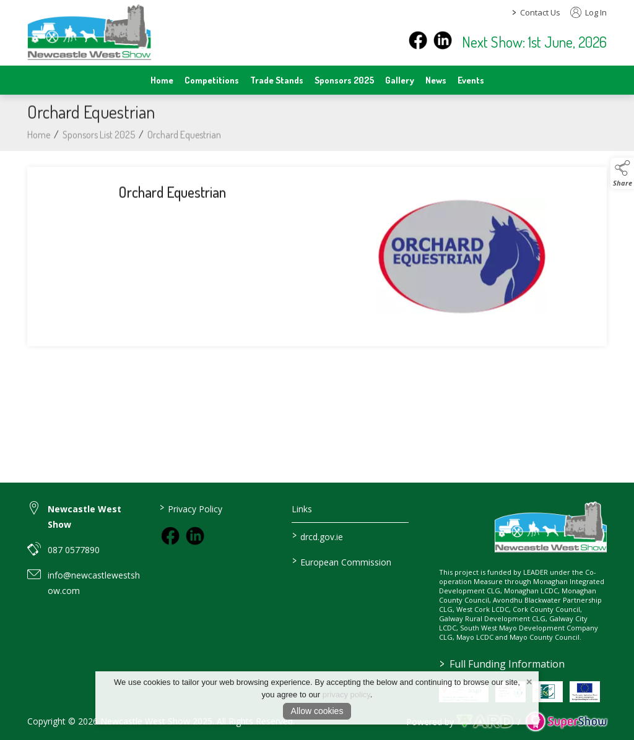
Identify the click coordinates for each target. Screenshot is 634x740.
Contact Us (540, 12)
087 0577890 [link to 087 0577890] (74, 550)
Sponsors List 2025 (99, 140)
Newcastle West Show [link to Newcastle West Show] (84, 516)
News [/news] (435, 79)
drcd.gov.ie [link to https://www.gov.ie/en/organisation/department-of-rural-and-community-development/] (317, 536)
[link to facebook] (170, 536)
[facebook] (418, 40)
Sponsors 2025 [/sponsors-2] (344, 79)
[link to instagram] (195, 536)
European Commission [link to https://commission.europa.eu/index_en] (341, 561)
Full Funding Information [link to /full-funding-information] (502, 664)
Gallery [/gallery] (399, 79)
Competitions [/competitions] (212, 79)
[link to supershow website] (566, 722)
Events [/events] (471, 79)
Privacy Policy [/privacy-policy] (191, 508)
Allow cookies (317, 711)
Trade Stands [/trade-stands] (276, 79)
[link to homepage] (89, 31)
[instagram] (442, 40)
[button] (622, 173)
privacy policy (346, 694)
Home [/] (161, 79)
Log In (588, 12)
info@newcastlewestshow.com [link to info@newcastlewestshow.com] (94, 582)
